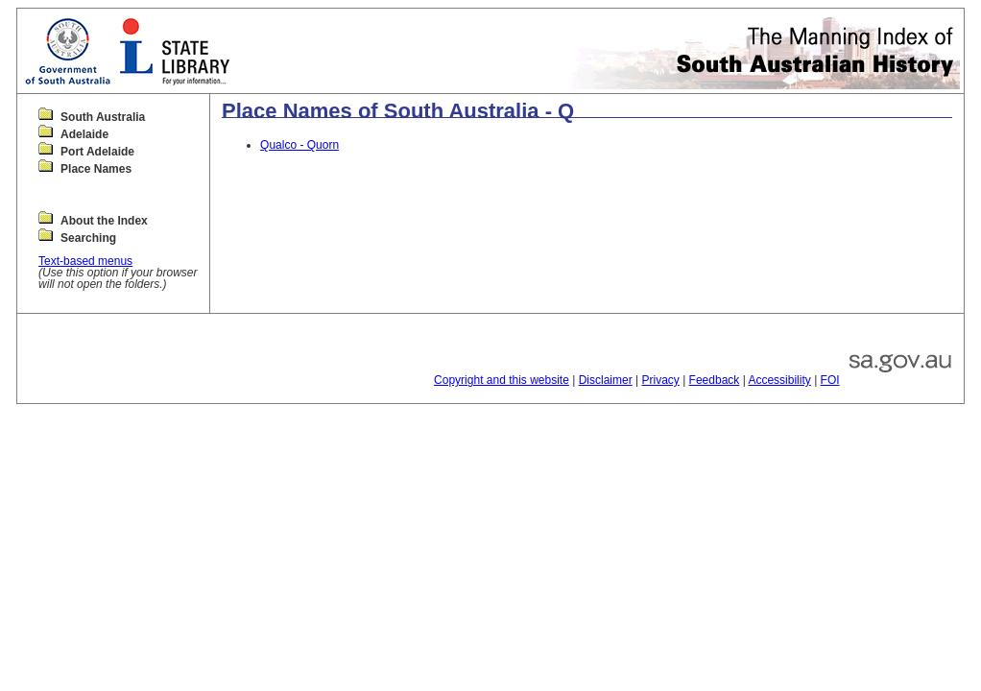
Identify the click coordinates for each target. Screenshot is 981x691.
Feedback (714, 380)
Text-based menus (85, 261)
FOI (830, 380)
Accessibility (779, 380)
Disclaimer (606, 380)
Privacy (660, 380)
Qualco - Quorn (299, 145)
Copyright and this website (501, 380)
